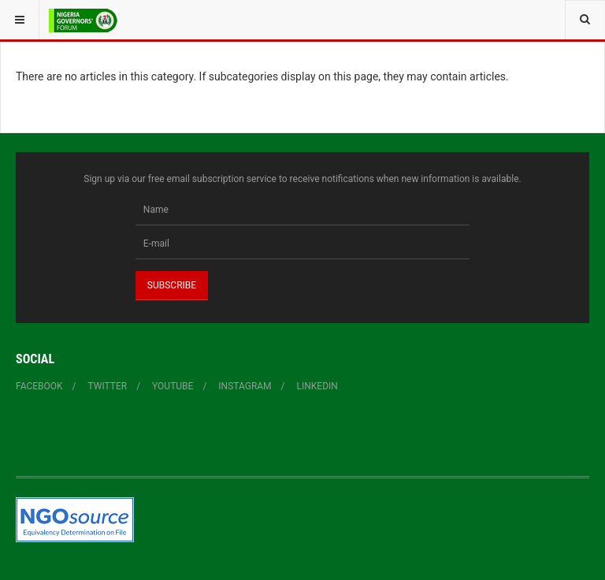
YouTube (172, 386)
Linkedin (317, 386)
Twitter (108, 386)
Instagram (244, 386)
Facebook (39, 386)
